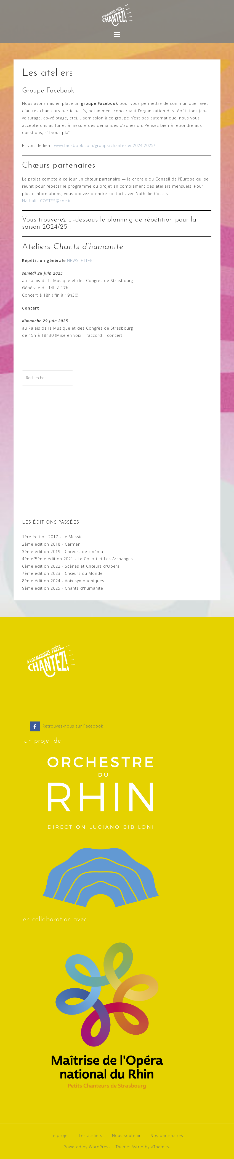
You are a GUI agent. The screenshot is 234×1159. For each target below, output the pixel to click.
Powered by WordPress (87, 1146)
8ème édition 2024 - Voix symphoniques (63, 580)
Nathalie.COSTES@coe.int (47, 200)
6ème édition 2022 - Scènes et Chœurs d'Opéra (71, 566)
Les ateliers (90, 1135)
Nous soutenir (126, 1135)
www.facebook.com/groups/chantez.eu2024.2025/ (104, 145)
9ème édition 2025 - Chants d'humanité (62, 588)
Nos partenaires (166, 1135)
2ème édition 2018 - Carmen (51, 544)
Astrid (137, 1146)
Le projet (60, 1135)
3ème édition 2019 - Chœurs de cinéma (62, 551)
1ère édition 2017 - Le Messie (52, 536)
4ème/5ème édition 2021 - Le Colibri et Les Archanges (77, 558)
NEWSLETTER (80, 260)
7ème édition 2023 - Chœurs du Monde (62, 573)
